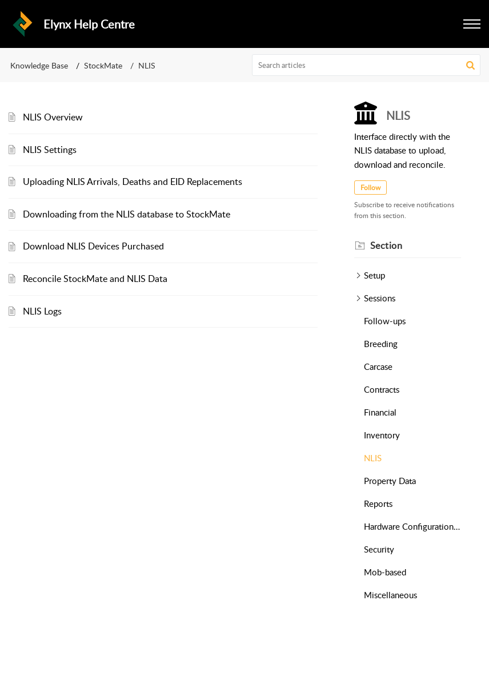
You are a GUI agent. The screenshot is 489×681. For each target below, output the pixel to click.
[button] (471, 24)
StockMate (103, 65)
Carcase (378, 366)
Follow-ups (385, 321)
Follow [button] (370, 187)
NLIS (373, 458)
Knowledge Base (39, 65)
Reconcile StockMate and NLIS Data (95, 278)
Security (379, 549)
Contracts (381, 389)
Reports (378, 503)
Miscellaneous (390, 595)
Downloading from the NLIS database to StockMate (126, 214)
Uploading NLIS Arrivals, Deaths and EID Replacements (132, 181)
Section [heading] (386, 245)
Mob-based (385, 572)
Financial (380, 412)
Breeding (381, 343)
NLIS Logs (42, 311)
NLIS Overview (53, 117)
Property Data (390, 480)
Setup (374, 275)
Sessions (379, 298)
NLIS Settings (50, 149)
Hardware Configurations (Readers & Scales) (412, 526)
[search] (366, 65)
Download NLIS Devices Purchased (93, 246)
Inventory (382, 435)
